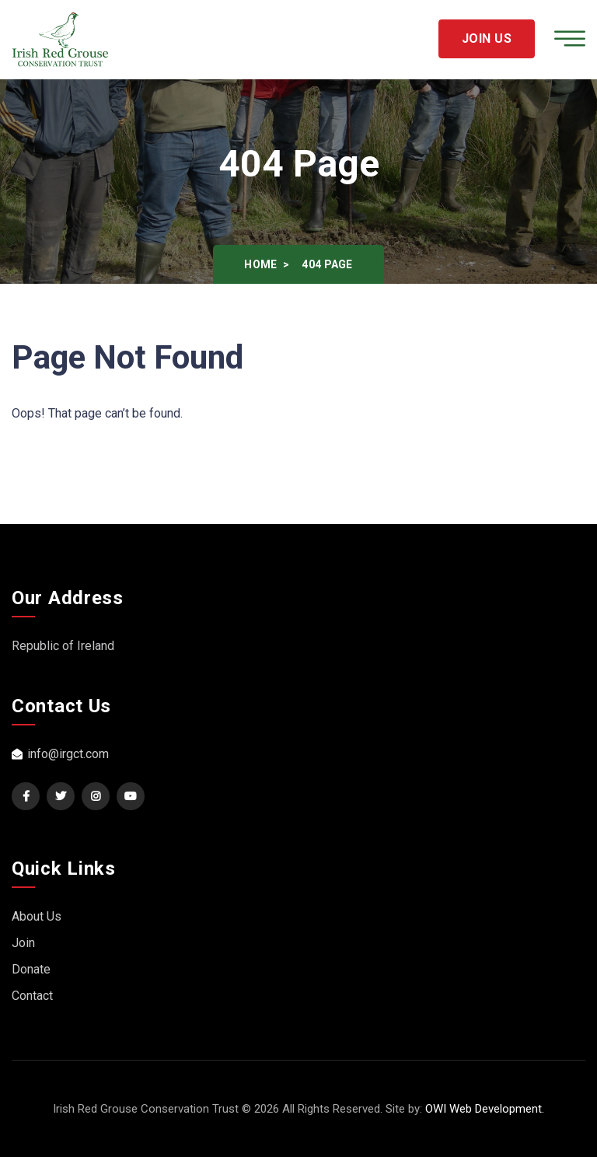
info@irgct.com (60, 753)
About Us (36, 916)
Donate (31, 969)
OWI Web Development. (484, 1109)
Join (23, 942)
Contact (32, 995)
